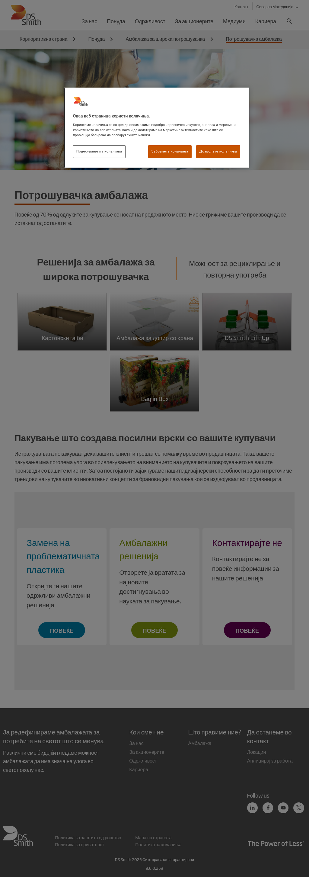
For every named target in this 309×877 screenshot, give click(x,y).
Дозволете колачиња (218, 151)
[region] (156, 128)
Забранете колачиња (169, 151)
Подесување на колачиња (99, 151)
